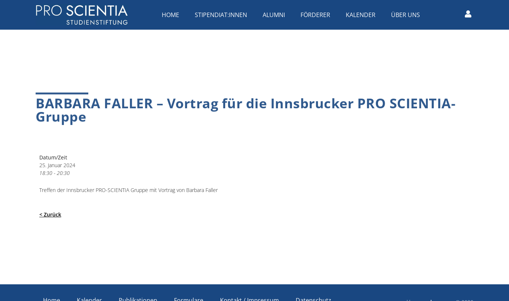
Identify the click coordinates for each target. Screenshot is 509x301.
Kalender (362, 15)
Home (172, 15)
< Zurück (50, 214)
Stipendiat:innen (223, 15)
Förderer (317, 15)
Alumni (276, 15)
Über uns (407, 15)
